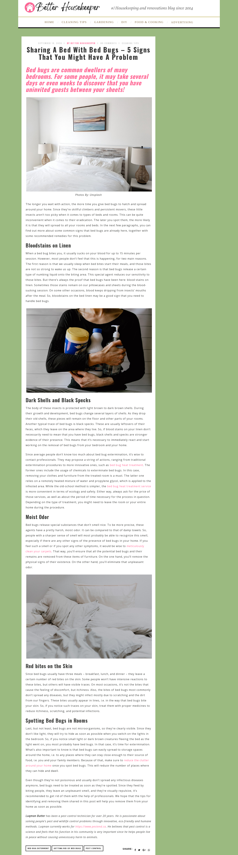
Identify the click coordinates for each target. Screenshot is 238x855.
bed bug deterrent (38, 848)
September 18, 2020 (50, 43)
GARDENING (104, 22)
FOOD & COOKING (149, 22)
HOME (49, 22)
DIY (124, 22)
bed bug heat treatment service (129, 486)
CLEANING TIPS (74, 22)
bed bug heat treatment (126, 465)
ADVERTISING (182, 22)
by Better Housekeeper (81, 43)
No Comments (108, 43)
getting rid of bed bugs (67, 848)
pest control (93, 848)
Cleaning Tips (130, 43)
